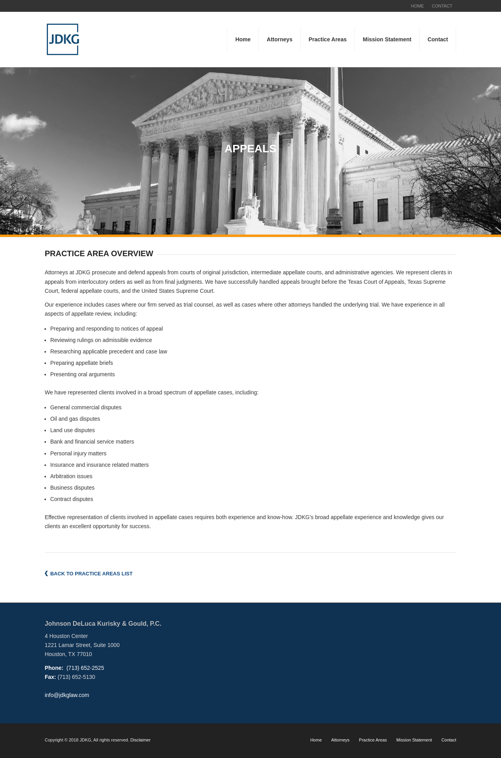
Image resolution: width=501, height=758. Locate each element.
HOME (417, 6)
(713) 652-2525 (84, 668)
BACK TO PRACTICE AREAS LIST (91, 574)
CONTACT (442, 6)
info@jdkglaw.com (67, 695)
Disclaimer (141, 740)
